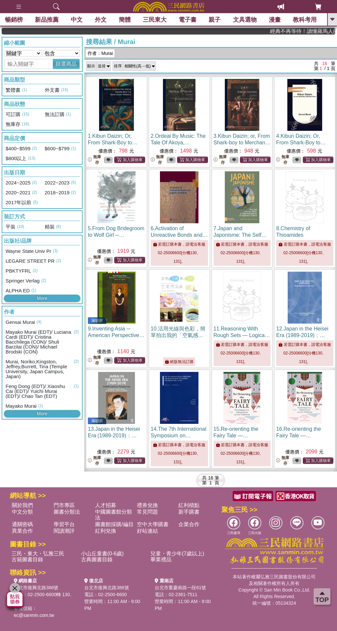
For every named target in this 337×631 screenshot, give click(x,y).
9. (116, 335)
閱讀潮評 (64, 531)
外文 (101, 19)
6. (179, 235)
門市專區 (64, 505)
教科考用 (305, 19)
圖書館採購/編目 (114, 524)
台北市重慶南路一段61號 (180, 587)
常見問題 (147, 512)
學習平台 (64, 524)
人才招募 (105, 505)
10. (178, 335)
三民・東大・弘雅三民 (38, 553)
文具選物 (245, 19)
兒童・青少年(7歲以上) (177, 553)
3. (242, 142)
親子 (215, 19)
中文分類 (22, 512)
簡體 (125, 19)
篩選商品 (66, 64)
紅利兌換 (105, 531)
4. (300, 142)
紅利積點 (188, 505)
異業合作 (22, 531)
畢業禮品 (160, 559)
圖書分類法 (67, 512)
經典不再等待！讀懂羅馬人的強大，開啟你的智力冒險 (310, 31)
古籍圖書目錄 (27, 559)
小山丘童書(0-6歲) (102, 553)
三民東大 (155, 19)
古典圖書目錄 (97, 559)
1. (112, 142)
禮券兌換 (147, 505)
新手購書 (188, 512)
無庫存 (94, 160)
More (42, 298)
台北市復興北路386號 (36, 587)
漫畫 (275, 19)
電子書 (188, 19)
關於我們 (22, 505)
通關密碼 (22, 524)
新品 (47, 19)
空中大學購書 (152, 524)
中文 (77, 19)
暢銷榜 (14, 19)
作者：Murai (100, 53)
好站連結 (147, 531)
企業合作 (188, 524)
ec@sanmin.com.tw (34, 615)
